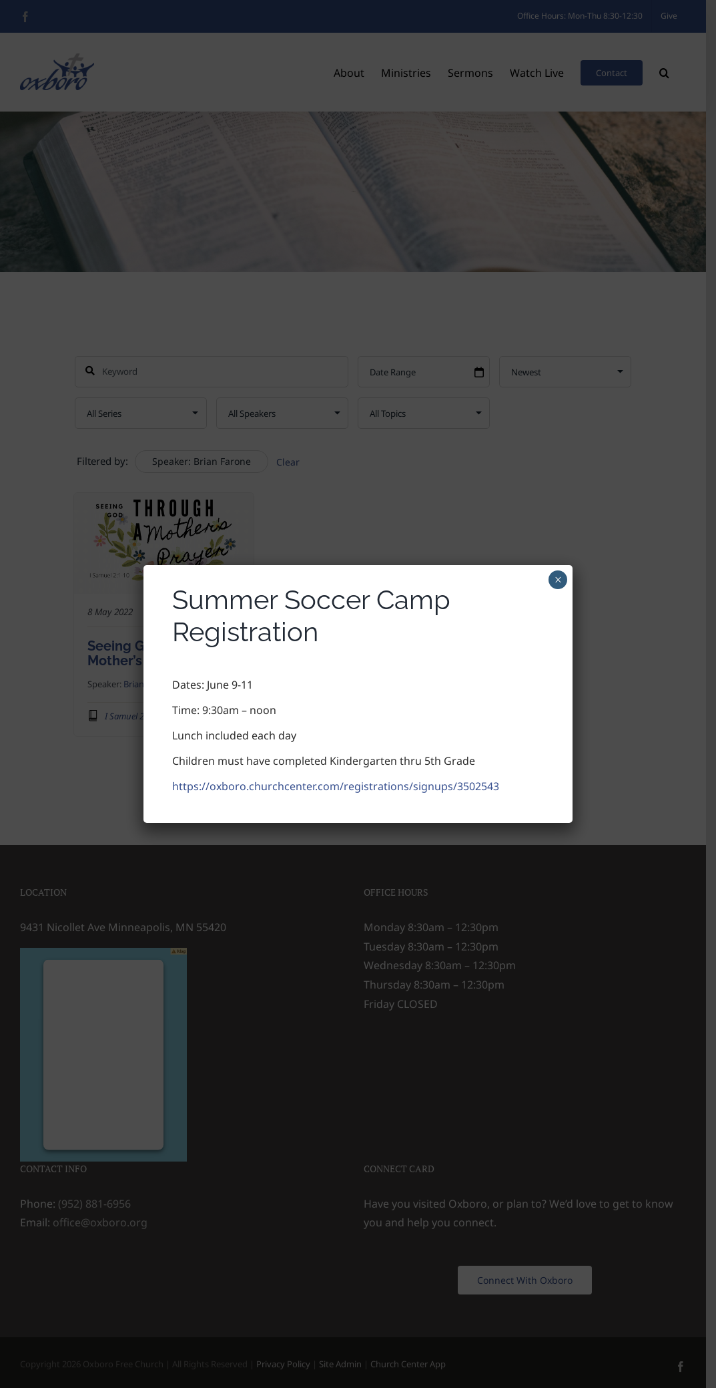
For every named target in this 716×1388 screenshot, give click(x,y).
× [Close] (558, 579)
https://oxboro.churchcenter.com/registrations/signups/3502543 (335, 786)
